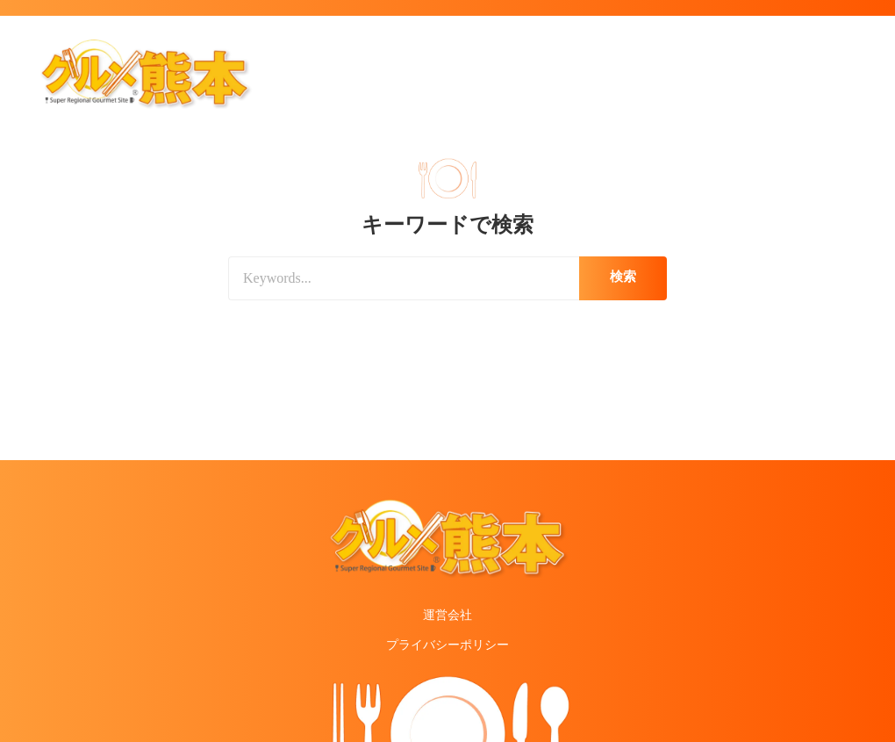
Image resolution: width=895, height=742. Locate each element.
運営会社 (447, 615)
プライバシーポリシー (447, 645)
